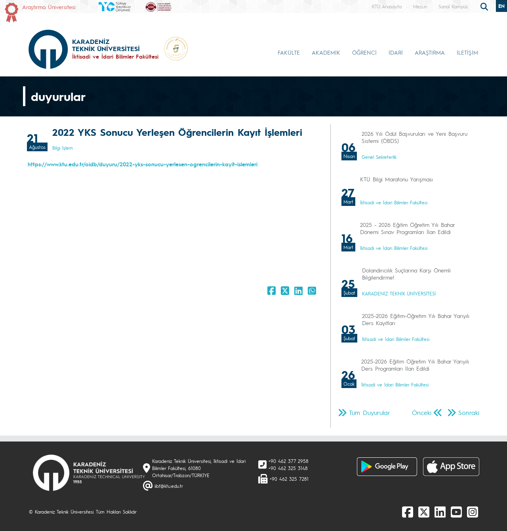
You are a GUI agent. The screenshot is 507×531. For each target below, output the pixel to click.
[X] (423, 511)
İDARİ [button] (396, 52)
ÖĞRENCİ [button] (364, 52)
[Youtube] (456, 511)
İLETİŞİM (467, 52)
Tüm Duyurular (369, 412)
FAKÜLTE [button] (289, 52)
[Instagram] (472, 511)
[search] (485, 6)
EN (501, 6)
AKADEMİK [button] (326, 52)
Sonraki (468, 412)
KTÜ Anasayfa (387, 6)
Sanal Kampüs (453, 6)
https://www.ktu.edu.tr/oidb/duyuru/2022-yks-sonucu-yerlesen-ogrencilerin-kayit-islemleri (142, 163)
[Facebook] (407, 511)
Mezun (420, 6)
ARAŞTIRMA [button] (430, 52)
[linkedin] (440, 511)
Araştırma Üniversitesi (49, 6)
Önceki (421, 412)
